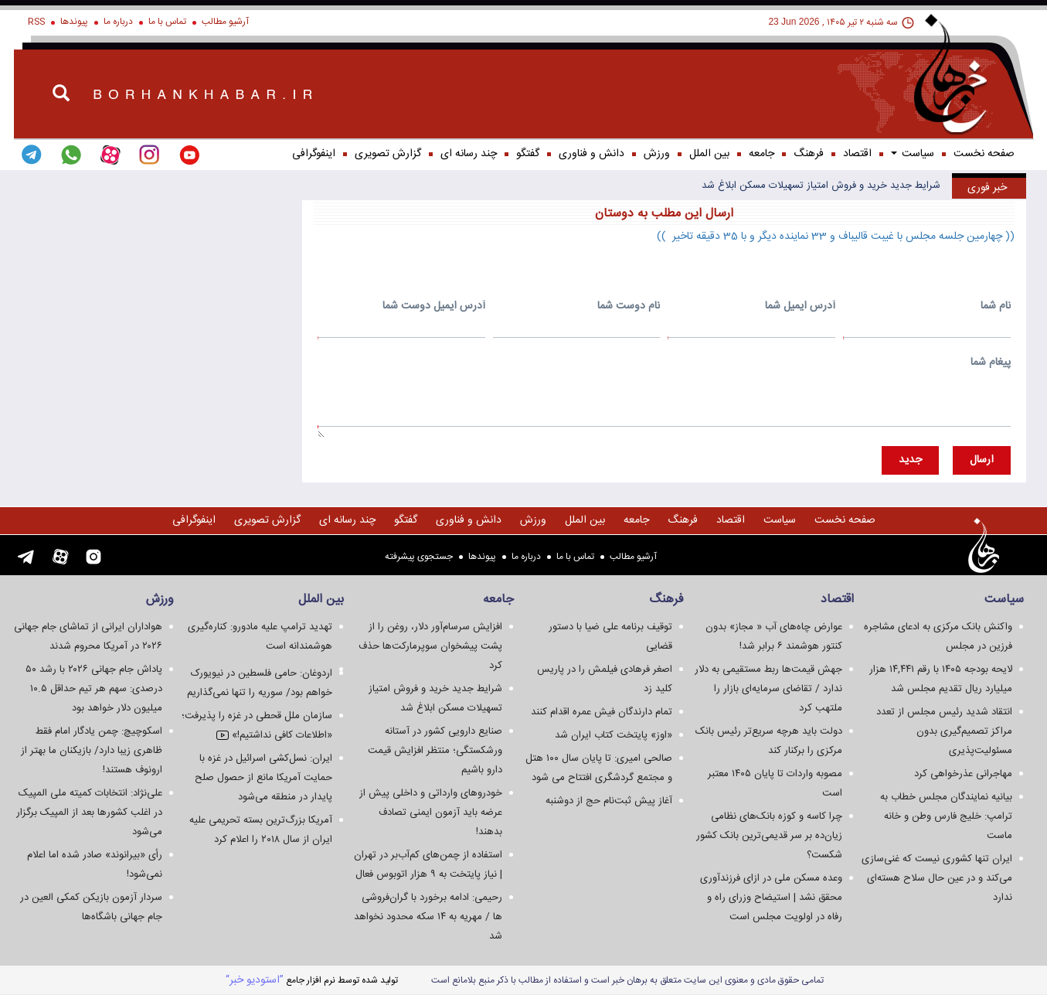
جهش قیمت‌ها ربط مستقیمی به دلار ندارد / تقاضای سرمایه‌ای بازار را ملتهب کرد (768, 689)
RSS (36, 21)
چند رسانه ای (468, 154)
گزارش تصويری (388, 154)
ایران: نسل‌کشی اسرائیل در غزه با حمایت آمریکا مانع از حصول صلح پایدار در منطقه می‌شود (263, 778)
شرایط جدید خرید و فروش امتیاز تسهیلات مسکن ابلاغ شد (821, 185)
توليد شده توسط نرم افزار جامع (312, 980)
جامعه (761, 154)
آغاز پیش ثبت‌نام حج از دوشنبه (609, 800)
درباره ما (118, 21)
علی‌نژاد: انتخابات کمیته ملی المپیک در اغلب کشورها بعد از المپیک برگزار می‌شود (89, 812)
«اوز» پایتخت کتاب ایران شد (613, 735)
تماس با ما (167, 21)
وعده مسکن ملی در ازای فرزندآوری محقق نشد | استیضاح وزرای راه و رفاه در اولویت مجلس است (771, 897)
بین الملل (709, 154)
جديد (910, 460)
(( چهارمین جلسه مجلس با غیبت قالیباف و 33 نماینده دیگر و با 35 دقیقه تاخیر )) (836, 236)
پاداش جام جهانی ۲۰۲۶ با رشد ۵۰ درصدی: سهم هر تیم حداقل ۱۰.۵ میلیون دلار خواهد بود (93, 689)
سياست (912, 154)
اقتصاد (857, 154)
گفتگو (527, 154)
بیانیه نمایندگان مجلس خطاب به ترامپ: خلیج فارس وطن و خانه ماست (946, 816)
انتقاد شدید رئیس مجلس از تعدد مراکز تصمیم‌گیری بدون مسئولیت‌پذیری (944, 731)
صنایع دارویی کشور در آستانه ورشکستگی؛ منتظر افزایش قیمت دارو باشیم (435, 751)
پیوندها (74, 21)
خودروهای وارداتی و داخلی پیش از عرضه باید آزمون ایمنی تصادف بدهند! (430, 812)
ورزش (657, 154)
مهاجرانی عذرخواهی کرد (963, 773)
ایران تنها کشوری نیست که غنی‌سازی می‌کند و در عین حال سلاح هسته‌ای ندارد (937, 878)
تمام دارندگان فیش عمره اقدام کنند (601, 712)
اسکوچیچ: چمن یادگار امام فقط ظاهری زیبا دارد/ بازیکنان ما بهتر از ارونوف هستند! (91, 751)
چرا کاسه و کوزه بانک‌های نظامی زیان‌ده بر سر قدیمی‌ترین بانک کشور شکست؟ (769, 836)
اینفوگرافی (313, 154)
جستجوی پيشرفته (419, 556)
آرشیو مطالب (225, 21)
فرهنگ (809, 154)
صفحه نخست (984, 154)
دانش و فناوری (591, 154)
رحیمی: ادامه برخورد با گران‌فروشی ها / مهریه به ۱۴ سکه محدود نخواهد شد (428, 917)
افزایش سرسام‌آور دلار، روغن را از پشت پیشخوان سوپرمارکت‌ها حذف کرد (430, 646)
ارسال (982, 460)
